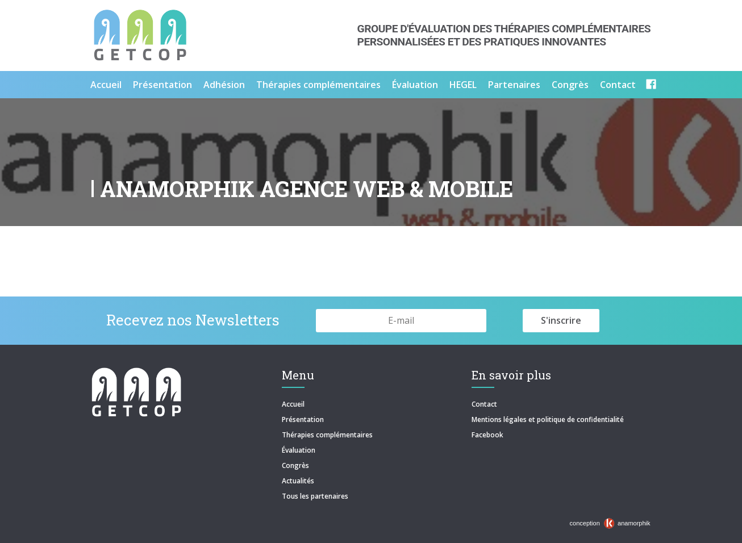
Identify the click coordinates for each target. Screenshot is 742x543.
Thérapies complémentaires (318, 84)
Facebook (487, 435)
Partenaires (514, 84)
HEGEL (463, 84)
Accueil (106, 84)
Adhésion (224, 84)
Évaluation (415, 84)
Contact (618, 84)
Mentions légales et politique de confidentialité (548, 419)
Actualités (298, 481)
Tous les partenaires (315, 496)
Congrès (570, 84)
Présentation (162, 84)
